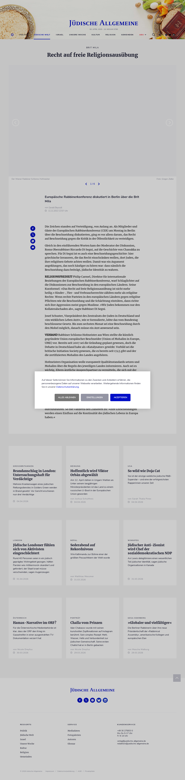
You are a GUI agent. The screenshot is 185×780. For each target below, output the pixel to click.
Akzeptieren (120, 397)
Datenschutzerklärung (67, 386)
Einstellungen (95, 397)
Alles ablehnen (67, 397)
